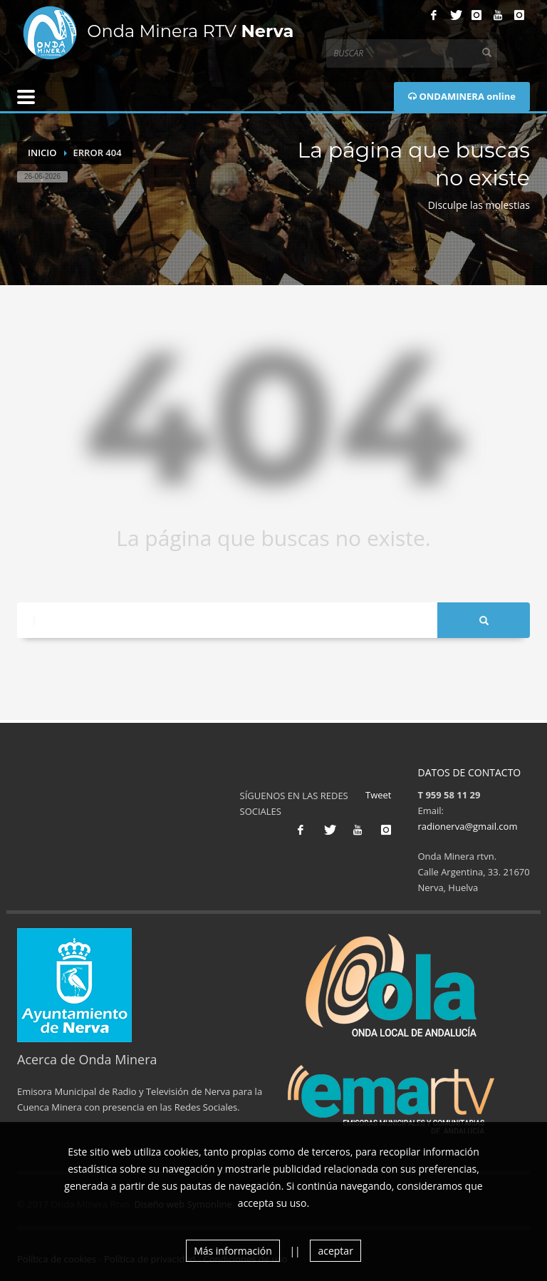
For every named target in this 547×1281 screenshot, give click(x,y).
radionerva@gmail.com (468, 826)
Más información (233, 1250)
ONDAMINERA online (462, 96)
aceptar (335, 1250)
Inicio (42, 152)
